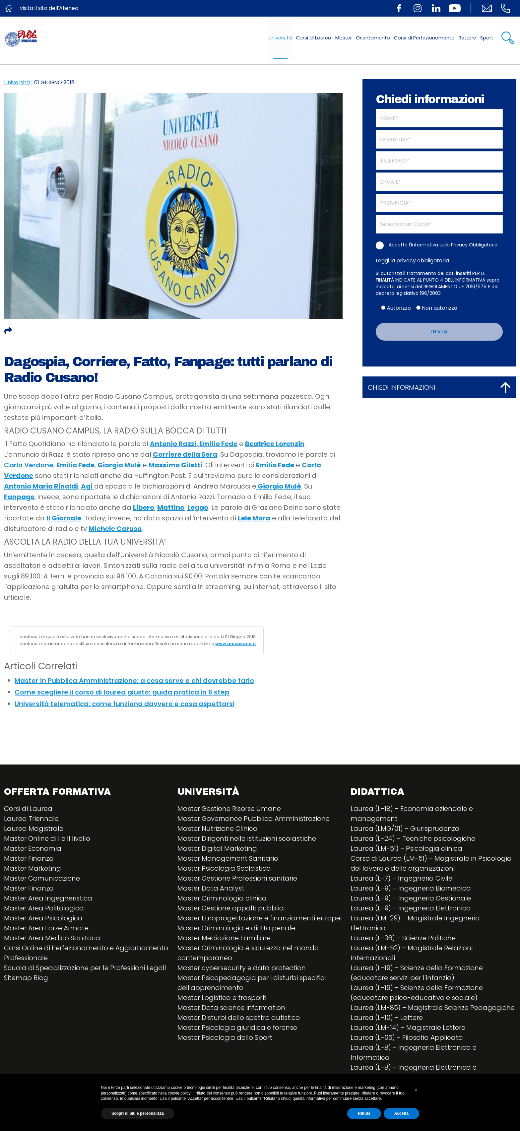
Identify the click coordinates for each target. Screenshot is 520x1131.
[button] (416, 1090)
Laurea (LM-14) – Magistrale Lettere (408, 1027)
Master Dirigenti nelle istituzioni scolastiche (246, 838)
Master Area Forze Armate (46, 928)
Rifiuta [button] (364, 1113)
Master (343, 37)
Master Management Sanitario (227, 858)
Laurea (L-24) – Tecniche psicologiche (413, 838)
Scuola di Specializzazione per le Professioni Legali (85, 967)
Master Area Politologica (44, 908)
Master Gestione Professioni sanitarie (237, 878)
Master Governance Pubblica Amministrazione (253, 818)
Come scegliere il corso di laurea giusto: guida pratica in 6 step (122, 692)
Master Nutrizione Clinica (217, 828)
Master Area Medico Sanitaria (52, 938)
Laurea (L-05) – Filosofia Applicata (407, 1037)
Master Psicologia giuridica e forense (237, 1027)
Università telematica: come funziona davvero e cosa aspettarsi (124, 703)
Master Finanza (29, 858)
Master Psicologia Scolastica (224, 868)
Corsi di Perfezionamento (424, 37)
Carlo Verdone (28, 465)
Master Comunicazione (42, 878)
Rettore (467, 37)
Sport (486, 37)
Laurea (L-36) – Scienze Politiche (403, 938)
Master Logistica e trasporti (221, 997)
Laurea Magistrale (33, 828)
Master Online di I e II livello (47, 838)
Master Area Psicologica (43, 918)
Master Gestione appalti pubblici (231, 908)
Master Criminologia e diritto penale (236, 928)
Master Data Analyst (210, 888)
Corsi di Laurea (313, 37)
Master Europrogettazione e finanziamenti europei (259, 918)
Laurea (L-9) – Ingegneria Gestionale (411, 898)
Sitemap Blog (26, 977)
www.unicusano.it (235, 643)
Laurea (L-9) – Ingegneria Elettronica (411, 908)
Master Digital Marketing (217, 848)
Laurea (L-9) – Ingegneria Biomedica (411, 888)
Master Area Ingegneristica (48, 898)
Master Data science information (231, 1007)
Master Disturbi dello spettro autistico (238, 1017)
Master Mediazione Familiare (224, 938)
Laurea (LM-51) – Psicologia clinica (406, 848)
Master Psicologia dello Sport (224, 1037)
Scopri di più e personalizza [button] (137, 1113)
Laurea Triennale (31, 818)
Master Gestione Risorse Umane (229, 808)
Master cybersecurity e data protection (241, 967)
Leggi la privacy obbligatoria (412, 260)
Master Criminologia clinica (222, 898)
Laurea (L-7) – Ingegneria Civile (401, 878)
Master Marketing (32, 868)
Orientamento (373, 37)
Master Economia (32, 848)
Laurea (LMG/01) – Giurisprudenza (405, 828)
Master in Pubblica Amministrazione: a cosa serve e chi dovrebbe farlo (134, 680)
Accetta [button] (401, 1113)
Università (280, 37)
